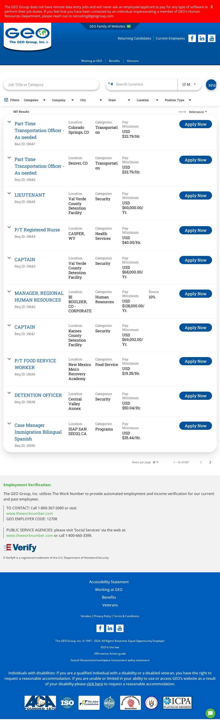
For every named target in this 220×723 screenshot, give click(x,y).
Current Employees (170, 38)
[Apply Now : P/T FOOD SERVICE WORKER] (195, 361)
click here (95, 683)
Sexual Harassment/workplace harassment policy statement (110, 660)
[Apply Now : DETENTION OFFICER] (195, 396)
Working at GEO (91, 61)
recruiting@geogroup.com (93, 16)
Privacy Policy (102, 616)
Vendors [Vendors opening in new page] (86, 616)
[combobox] (51, 84)
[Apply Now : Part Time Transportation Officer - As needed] (195, 124)
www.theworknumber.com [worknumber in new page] (29, 513)
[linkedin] (110, 628)
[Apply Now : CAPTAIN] (195, 260)
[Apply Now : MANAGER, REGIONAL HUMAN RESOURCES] (195, 294)
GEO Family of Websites (110, 26)
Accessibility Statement (109, 581)
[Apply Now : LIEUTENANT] (195, 195)
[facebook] (192, 38)
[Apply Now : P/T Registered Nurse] (195, 230)
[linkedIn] (202, 38)
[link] (110, 133)
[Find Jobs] (211, 84)
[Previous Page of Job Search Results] (201, 462)
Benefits (114, 61)
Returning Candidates (134, 38)
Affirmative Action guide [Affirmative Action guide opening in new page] (110, 653)
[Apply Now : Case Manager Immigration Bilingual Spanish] (195, 426)
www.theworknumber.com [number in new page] (29, 535)
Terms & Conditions (126, 616)
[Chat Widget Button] (210, 713)
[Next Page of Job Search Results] (210, 462)
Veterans (133, 61)
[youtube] (211, 38)
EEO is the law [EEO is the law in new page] (110, 647)
